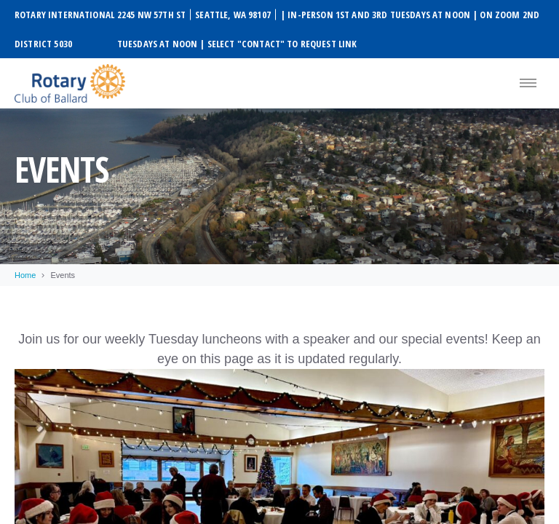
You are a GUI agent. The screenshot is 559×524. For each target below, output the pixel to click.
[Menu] (528, 83)
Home (25, 275)
